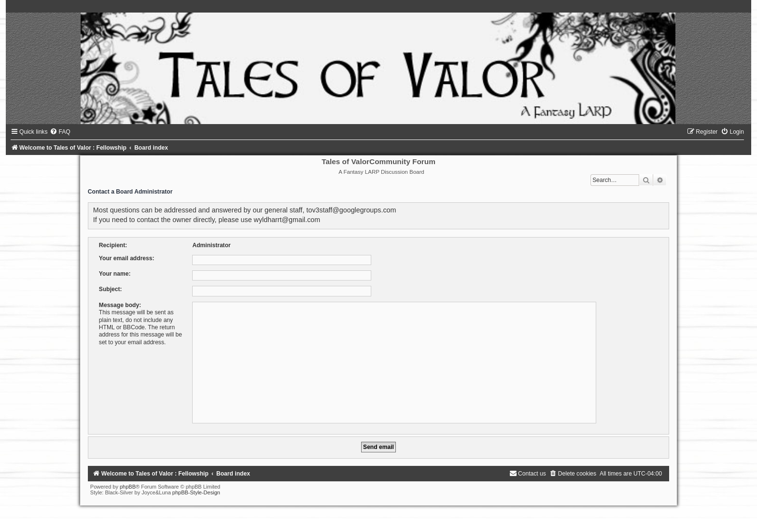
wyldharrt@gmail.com (287, 220)
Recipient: (113, 245)
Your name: (115, 273)
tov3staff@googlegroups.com (351, 210)
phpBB (128, 487)
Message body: (120, 305)
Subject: (110, 289)
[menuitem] (60, 131)
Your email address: (126, 258)
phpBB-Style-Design (196, 492)
